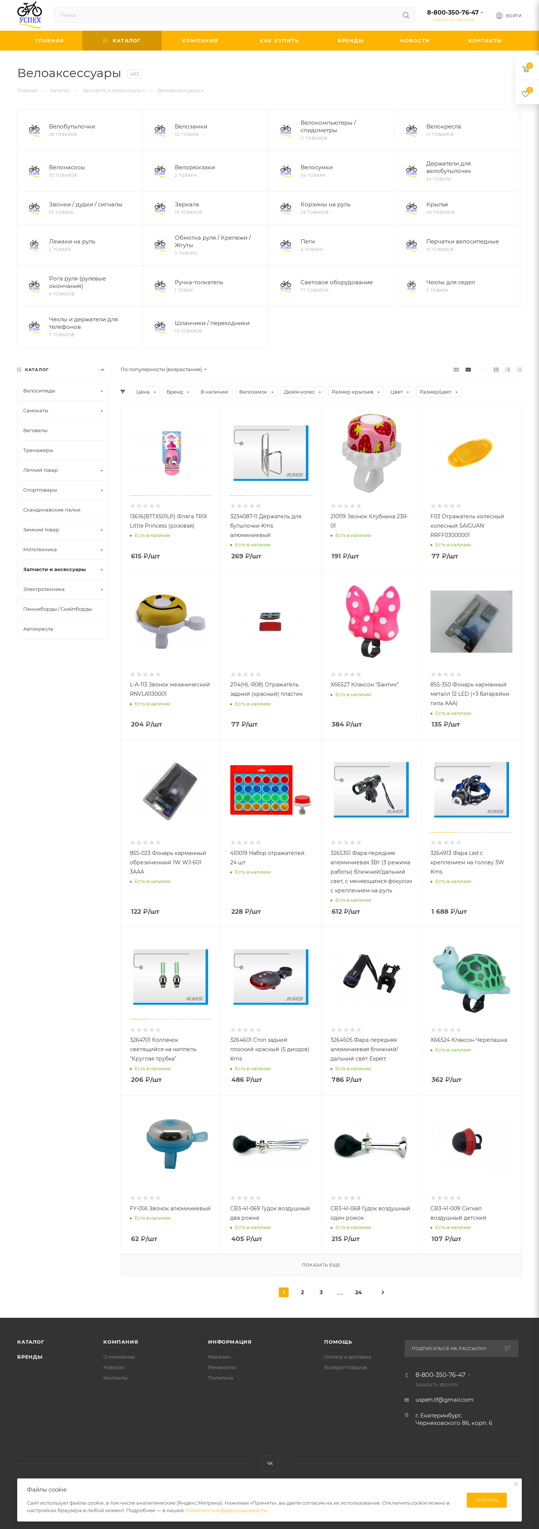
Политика (220, 1378)
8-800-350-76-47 (453, 12)
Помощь (338, 1342)
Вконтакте (270, 1463)
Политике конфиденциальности (226, 1510)
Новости (114, 1367)
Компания (120, 1342)
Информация (230, 1342)
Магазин (219, 1357)
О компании (119, 1357)
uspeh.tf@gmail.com (444, 1399)
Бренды (30, 1357)
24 (358, 1292)
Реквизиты (222, 1367)
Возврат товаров (345, 1367)
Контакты (115, 1378)
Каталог (31, 1342)
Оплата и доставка (347, 1357)
